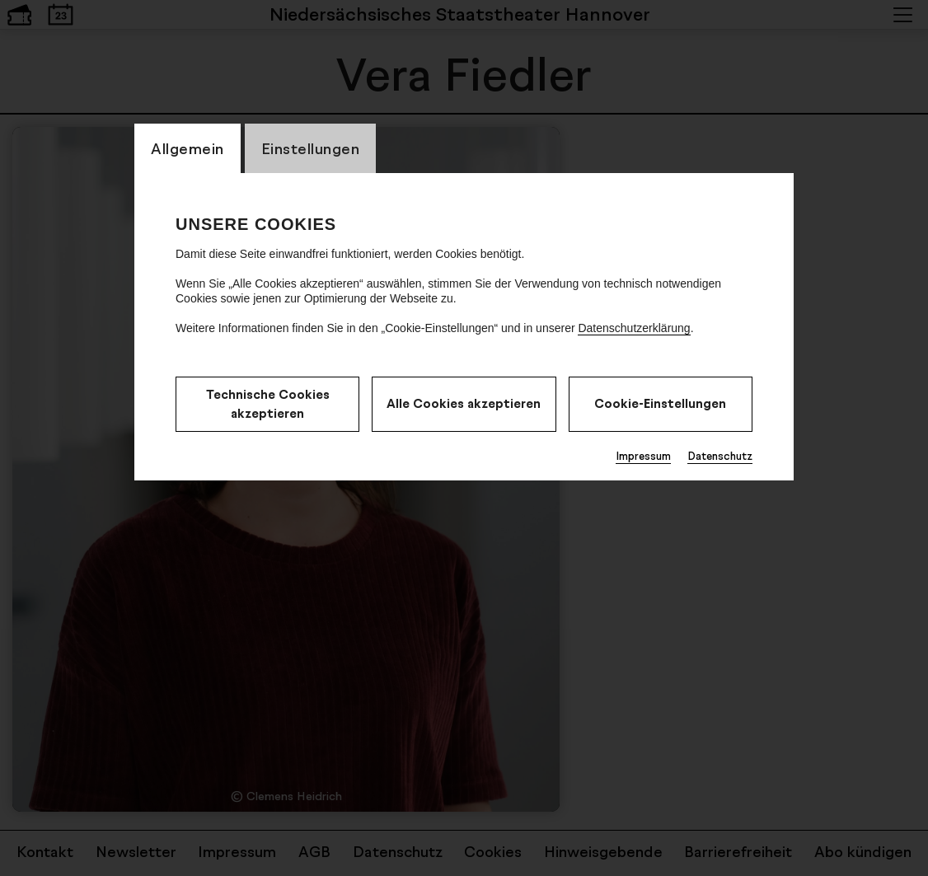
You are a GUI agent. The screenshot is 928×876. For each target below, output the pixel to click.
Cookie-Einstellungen (660, 403)
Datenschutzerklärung (634, 328)
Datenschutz (719, 455)
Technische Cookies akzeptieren (268, 403)
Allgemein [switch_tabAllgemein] (187, 148)
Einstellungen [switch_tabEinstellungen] (310, 148)
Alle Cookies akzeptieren (464, 403)
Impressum (643, 455)
